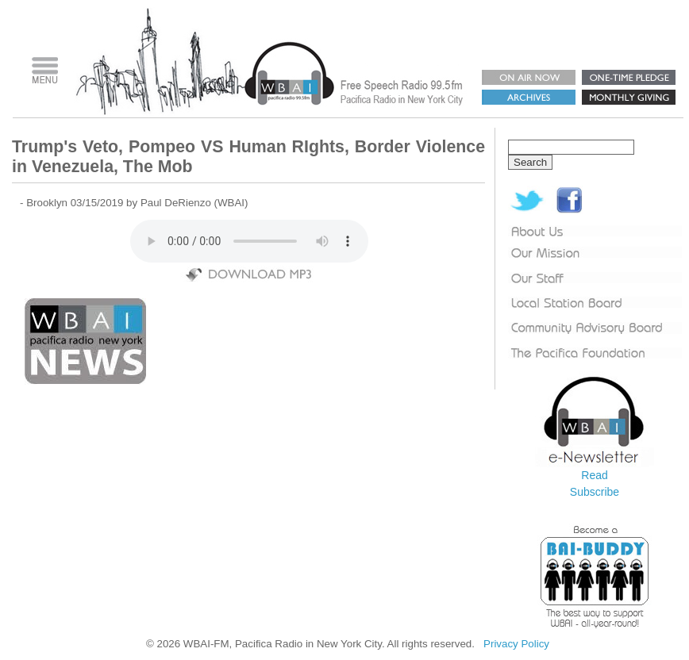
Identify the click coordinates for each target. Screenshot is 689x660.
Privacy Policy (516, 644)
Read (594, 475)
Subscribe (594, 491)
